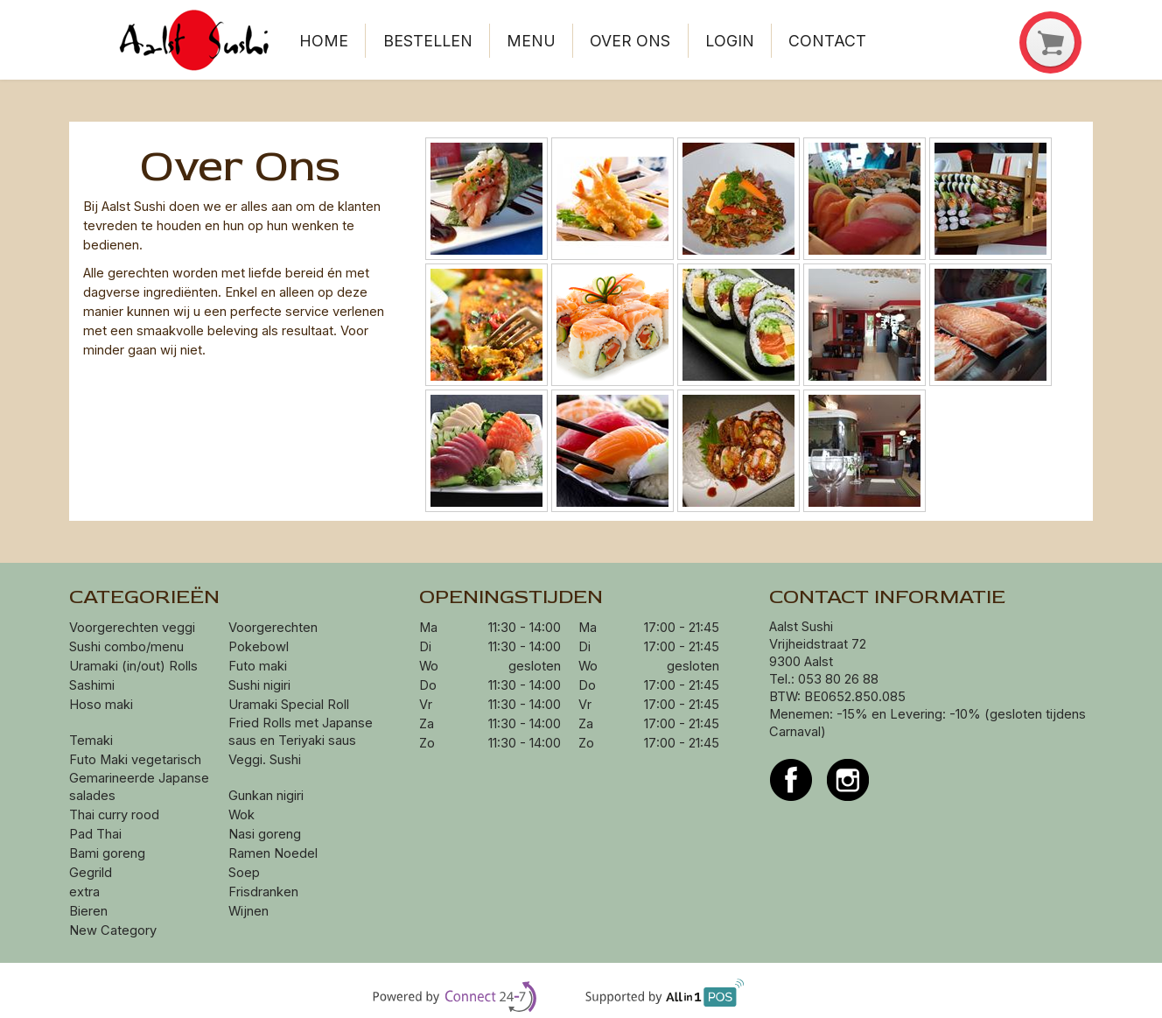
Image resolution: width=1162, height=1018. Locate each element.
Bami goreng (109, 853)
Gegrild (90, 873)
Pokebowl (258, 647)
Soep (244, 873)
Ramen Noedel (274, 853)
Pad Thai (95, 834)
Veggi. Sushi (264, 760)
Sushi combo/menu (126, 647)
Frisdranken (263, 892)
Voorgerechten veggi (132, 627)
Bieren (88, 911)
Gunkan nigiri (266, 796)
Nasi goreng (266, 834)
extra (86, 892)
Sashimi (92, 685)
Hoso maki (101, 705)
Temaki (91, 740)
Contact (827, 41)
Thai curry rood (114, 815)
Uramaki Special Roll (290, 705)
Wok (243, 815)
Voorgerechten (273, 627)
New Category (113, 930)
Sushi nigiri (259, 685)
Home (323, 41)
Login (729, 41)
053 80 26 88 (838, 679)
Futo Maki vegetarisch (135, 760)
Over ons (630, 41)
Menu (531, 41)
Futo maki (257, 666)
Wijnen (248, 911)
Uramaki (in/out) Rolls (135, 666)
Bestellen (427, 41)
